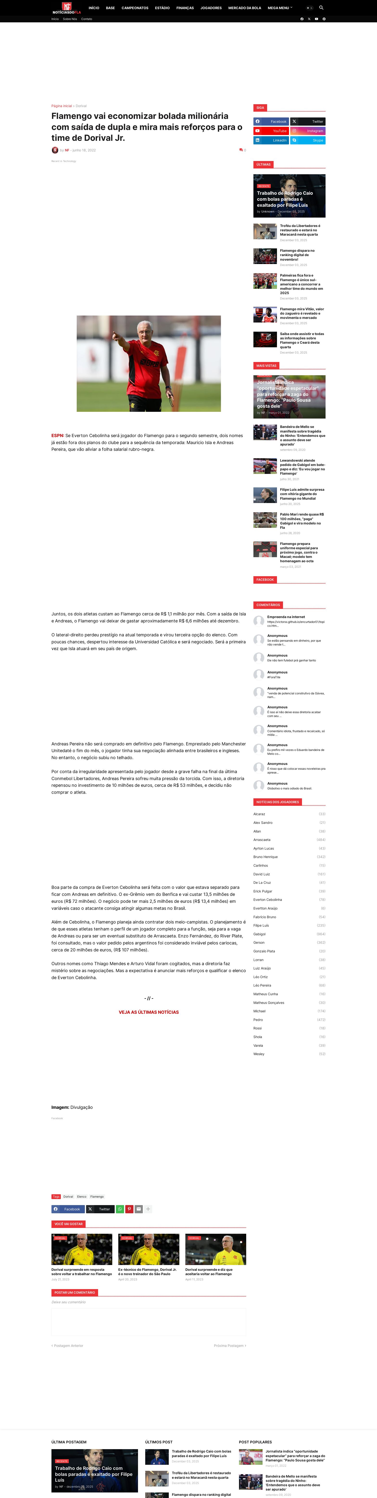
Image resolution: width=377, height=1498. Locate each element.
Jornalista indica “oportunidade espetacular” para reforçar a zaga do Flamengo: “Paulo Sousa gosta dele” (295, 1455)
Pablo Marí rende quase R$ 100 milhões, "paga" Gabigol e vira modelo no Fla (302, 520)
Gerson (289, 942)
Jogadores (211, 8)
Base (110, 8)
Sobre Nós (70, 19)
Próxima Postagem (229, 1345)
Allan (289, 831)
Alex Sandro (289, 822)
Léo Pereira (289, 985)
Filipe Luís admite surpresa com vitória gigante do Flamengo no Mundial (302, 493)
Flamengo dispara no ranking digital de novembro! (297, 254)
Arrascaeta (289, 839)
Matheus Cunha (289, 994)
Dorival (81, 106)
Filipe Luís (289, 925)
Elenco (81, 1196)
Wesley (289, 1054)
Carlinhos (289, 865)
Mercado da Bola (244, 8)
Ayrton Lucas (289, 848)
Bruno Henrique (289, 856)
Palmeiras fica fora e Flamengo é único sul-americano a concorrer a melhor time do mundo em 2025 (301, 284)
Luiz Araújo (289, 968)
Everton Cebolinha (289, 899)
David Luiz (289, 874)
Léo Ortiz (289, 977)
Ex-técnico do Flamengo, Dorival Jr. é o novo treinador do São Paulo (147, 1271)
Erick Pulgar (289, 891)
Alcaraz (289, 814)
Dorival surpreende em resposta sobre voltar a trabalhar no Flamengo (81, 1271)
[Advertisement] (188, 63)
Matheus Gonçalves (289, 1002)
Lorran (289, 959)
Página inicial (61, 106)
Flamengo (97, 1196)
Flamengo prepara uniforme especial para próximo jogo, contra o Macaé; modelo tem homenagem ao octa (299, 552)
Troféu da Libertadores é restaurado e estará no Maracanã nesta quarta (300, 230)
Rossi (289, 1028)
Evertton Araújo (289, 908)
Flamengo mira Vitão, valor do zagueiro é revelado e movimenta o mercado (302, 313)
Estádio (162, 8)
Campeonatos (135, 8)
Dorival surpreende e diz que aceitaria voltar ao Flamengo (208, 1271)
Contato (86, 19)
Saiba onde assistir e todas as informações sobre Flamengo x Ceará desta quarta (302, 340)
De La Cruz (289, 882)
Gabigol (289, 934)
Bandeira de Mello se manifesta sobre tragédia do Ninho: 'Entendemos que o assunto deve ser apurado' (302, 435)
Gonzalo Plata (289, 951)
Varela (289, 1045)
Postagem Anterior (68, 1345)
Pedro (289, 1019)
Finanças (185, 8)
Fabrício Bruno (289, 917)
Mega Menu (278, 8)
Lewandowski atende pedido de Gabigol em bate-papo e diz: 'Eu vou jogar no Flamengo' (303, 467)
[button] (310, 8)
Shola (289, 1036)
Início (94, 8)
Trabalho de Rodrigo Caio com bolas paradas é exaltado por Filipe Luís (201, 1453)
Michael (289, 1011)
